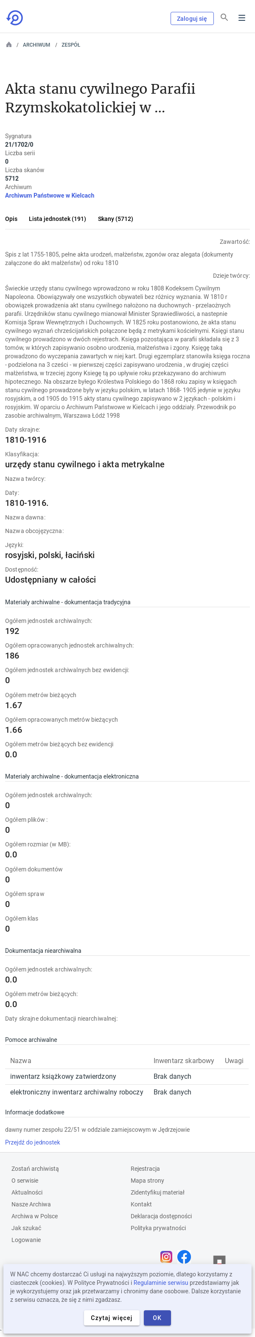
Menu (241, 18)
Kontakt (141, 1204)
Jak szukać (26, 1228)
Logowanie (26, 1240)
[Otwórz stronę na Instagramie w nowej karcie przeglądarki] (168, 1257)
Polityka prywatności (158, 1228)
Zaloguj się (192, 18)
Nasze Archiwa (31, 1204)
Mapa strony (147, 1180)
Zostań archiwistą (35, 1168)
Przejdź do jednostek (32, 1142)
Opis (11, 218)
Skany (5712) (115, 218)
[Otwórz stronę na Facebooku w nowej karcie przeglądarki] (186, 1257)
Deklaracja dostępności (161, 1216)
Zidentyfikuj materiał (158, 1192)
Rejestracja (145, 1168)
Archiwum (36, 45)
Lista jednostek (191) (57, 218)
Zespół (71, 45)
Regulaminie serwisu (161, 1282)
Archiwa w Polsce (34, 1216)
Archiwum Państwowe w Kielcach (49, 195)
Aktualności (26, 1192)
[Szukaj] (224, 17)
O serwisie (24, 1180)
